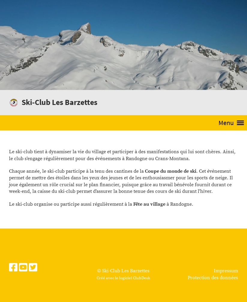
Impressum (226, 271)
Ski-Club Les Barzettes (60, 102)
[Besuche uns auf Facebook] (13, 268)
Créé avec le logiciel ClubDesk (123, 278)
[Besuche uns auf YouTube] (23, 268)
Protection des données (213, 278)
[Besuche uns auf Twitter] (33, 268)
